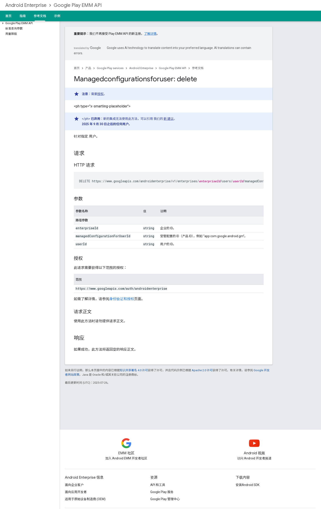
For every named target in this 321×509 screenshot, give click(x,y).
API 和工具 (157, 485)
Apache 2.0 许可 (202, 370)
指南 (23, 16)
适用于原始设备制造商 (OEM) (85, 499)
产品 (88, 68)
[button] (29, 23)
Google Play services (110, 68)
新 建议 (169, 118)
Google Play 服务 (162, 492)
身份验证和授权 (121, 299)
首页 (8, 16)
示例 (57, 16)
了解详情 (150, 33)
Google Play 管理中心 (165, 499)
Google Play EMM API (78, 5)
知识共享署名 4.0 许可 (134, 370)
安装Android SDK (247, 485)
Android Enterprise (26, 5)
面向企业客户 (74, 485)
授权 (100, 94)
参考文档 (198, 68)
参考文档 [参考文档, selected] (40, 16)
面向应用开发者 (76, 492)
